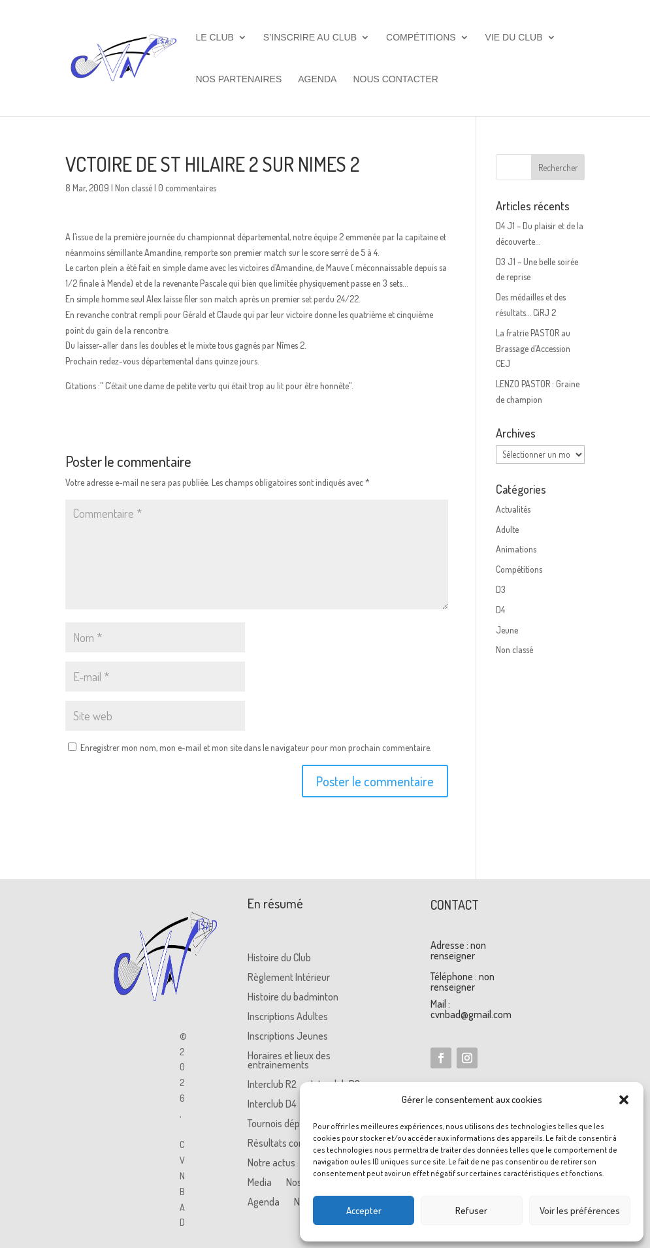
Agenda (317, 79)
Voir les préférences (580, 1210)
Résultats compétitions (295, 1143)
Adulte (507, 529)
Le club (215, 37)
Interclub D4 (272, 1104)
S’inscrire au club (310, 37)
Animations (516, 548)
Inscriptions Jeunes (288, 1036)
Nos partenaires (239, 79)
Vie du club (514, 37)
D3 (501, 589)
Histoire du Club (279, 958)
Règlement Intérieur (289, 978)
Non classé (133, 187)
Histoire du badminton (293, 997)
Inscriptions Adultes (288, 1017)
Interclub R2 (272, 1085)
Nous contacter (395, 79)
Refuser (471, 1210)
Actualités (513, 509)
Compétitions (421, 37)
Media (260, 1183)
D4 (500, 609)
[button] (623, 1099)
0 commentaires (187, 187)
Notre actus (271, 1163)
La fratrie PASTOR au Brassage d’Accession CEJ (533, 348)
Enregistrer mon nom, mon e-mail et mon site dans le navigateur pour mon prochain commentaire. (256, 747)
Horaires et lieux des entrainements (289, 1061)
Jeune (507, 629)
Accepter (364, 1210)
